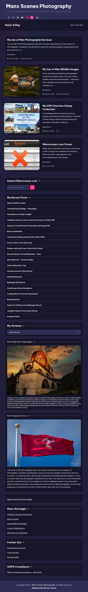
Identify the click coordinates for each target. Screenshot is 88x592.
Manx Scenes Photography (38, 6)
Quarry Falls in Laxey (16, 203)
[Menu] (37, 17)
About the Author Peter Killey (19, 499)
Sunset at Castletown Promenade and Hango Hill (28, 226)
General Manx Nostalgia (17, 524)
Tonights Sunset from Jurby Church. (22, 311)
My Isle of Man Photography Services (29, 39)
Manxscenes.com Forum (57, 144)
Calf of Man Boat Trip (16, 265)
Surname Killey (13, 557)
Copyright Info (13, 553)
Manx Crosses (13, 519)
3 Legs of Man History (16, 528)
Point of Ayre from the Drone (19, 243)
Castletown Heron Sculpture (19, 288)
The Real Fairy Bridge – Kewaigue (22, 209)
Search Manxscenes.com (22, 180)
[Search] (32, 187)
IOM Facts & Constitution (17, 533)
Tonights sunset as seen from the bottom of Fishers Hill (31, 220)
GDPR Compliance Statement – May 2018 (24, 572)
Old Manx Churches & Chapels (19, 514)
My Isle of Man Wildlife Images (61, 69)
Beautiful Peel (13, 299)
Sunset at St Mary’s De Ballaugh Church (24, 305)
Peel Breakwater (14, 277)
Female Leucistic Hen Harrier (20, 271)
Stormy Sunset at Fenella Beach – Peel (24, 254)
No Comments (26, 59)
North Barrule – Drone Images (20, 260)
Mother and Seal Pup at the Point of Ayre (25, 248)
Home (72, 25)
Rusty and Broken (14, 231)
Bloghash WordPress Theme (44, 588)
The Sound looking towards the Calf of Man (26, 237)
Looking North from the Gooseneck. (22, 294)
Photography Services (16, 548)
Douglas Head (13, 316)
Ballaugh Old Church (16, 282)
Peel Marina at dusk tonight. (19, 214)
